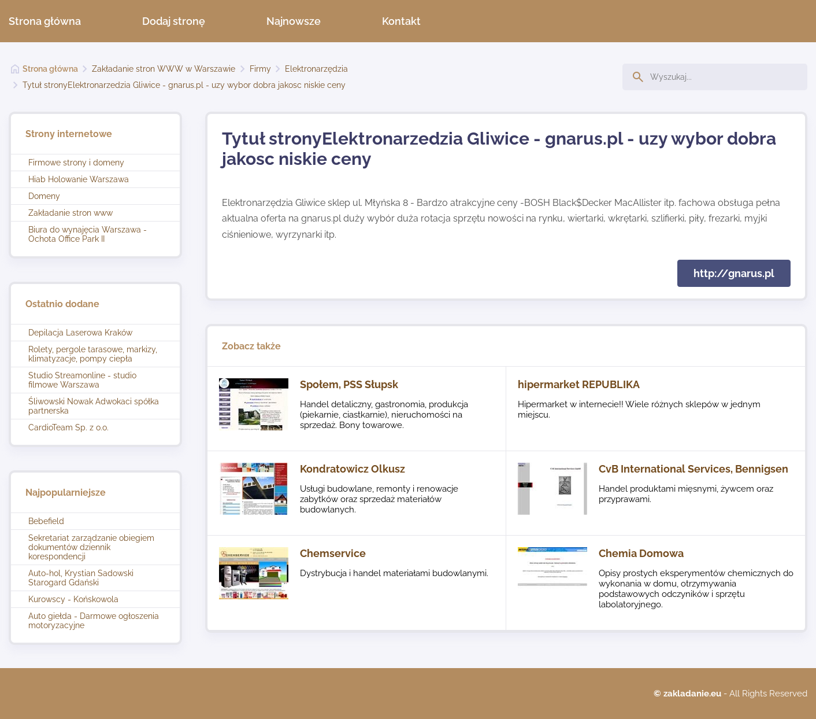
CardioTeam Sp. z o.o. (68, 427)
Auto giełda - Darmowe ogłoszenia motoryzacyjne (93, 620)
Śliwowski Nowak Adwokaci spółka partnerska (93, 406)
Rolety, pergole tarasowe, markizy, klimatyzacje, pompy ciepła (92, 354)
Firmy (260, 68)
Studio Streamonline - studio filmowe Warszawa (82, 380)
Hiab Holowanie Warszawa (78, 179)
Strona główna (45, 21)
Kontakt (401, 21)
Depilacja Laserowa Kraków (80, 332)
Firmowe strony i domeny (76, 162)
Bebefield (46, 521)
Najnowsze (293, 21)
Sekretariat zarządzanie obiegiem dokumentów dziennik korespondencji (91, 547)
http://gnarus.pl (733, 273)
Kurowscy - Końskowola (73, 599)
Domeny (44, 196)
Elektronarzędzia (316, 68)
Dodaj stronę (173, 21)
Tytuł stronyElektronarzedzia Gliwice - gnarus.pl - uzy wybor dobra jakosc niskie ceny (184, 85)
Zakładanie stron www (70, 212)
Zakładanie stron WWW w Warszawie (163, 68)
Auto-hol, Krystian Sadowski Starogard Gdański (80, 578)
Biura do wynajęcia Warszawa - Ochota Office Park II (87, 234)
